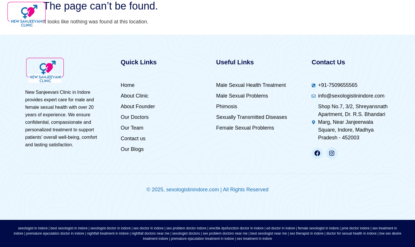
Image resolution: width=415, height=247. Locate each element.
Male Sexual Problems (285, 14)
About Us (154, 14)
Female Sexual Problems (366, 14)
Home (118, 14)
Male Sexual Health (211, 14)
